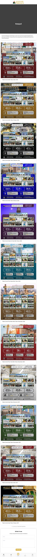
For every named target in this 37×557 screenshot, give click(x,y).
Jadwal (4, 555)
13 (23, 526)
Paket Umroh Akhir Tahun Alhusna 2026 (10, 200)
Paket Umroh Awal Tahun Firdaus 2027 (10, 523)
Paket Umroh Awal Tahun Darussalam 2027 (11, 442)
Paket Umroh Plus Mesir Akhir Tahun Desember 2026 (13, 321)
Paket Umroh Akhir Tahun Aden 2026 (10, 79)
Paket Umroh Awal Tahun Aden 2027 (10, 482)
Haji (11, 555)
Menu (32, 555)
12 (22, 526)
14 (24, 526)
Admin (25, 555)
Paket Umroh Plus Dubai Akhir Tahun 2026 (11, 281)
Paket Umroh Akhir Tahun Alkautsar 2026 (11, 160)
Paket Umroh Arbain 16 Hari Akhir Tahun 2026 (12, 240)
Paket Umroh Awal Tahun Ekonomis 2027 (11, 402)
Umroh (18, 555)
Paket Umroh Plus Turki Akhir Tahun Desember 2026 (13, 361)
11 (21, 526)
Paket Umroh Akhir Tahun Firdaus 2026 (10, 120)
